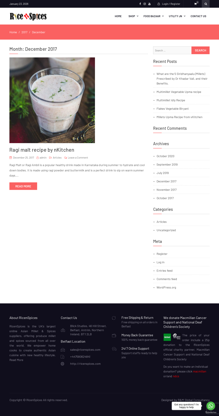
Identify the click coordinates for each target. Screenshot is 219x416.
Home (118, 16)
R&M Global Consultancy (194, 400)
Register (162, 254)
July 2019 (163, 173)
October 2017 (165, 198)
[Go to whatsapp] (211, 406)
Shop (131, 16)
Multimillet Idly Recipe (171, 100)
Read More (23, 186)
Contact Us (198, 16)
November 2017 (167, 189)
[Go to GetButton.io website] (210, 412)
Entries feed (165, 270)
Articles (57, 157)
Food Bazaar (152, 16)
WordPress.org (166, 287)
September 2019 (167, 164)
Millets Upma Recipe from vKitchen (179, 117)
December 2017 (166, 181)
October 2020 (165, 156)
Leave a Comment (78, 157)
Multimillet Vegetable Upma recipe (179, 92)
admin (43, 157)
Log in (160, 262)
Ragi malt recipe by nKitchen (41, 150)
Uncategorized (166, 230)
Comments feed (167, 279)
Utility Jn (175, 16)
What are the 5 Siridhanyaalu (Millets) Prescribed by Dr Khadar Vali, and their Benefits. (182, 78)
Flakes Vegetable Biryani (173, 108)
